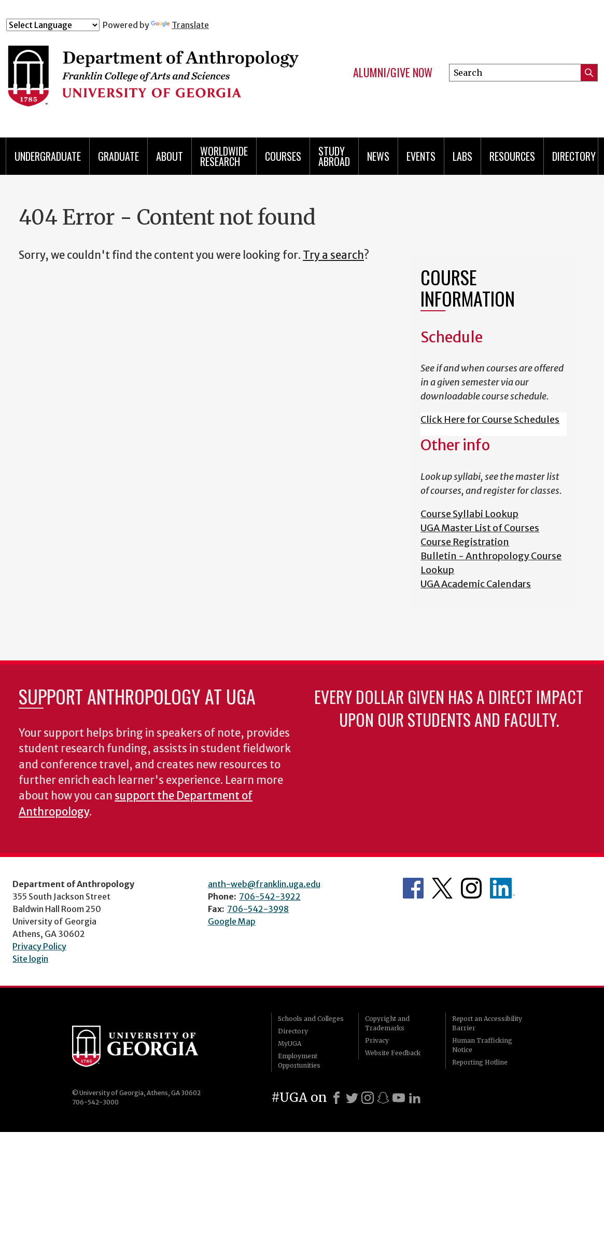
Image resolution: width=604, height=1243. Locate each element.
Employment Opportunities (299, 1060)
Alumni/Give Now (392, 72)
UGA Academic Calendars (475, 584)
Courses (283, 156)
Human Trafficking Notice (482, 1045)
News (378, 156)
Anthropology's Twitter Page (442, 888)
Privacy (377, 1040)
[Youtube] (398, 1098)
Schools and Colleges (311, 1019)
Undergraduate (48, 156)
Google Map (232, 921)
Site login (30, 959)
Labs (462, 156)
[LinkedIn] (415, 1098)
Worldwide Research (224, 156)
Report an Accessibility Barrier (487, 1023)
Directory (574, 156)
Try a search (333, 255)
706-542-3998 (258, 909)
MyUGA (289, 1043)
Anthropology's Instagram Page (471, 888)
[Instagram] (367, 1098)
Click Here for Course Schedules (489, 419)
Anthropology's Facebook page (413, 888)
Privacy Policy (39, 946)
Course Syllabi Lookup (469, 514)
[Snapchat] (383, 1098)
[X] (352, 1098)
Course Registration (464, 542)
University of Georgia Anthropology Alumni (502, 888)
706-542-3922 (270, 896)
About (169, 156)
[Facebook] (336, 1098)
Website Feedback (392, 1053)
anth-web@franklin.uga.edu (264, 884)
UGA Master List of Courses (479, 528)
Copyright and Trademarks (387, 1023)
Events (421, 156)
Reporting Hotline (480, 1062)
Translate (180, 25)
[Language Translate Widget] (53, 25)
